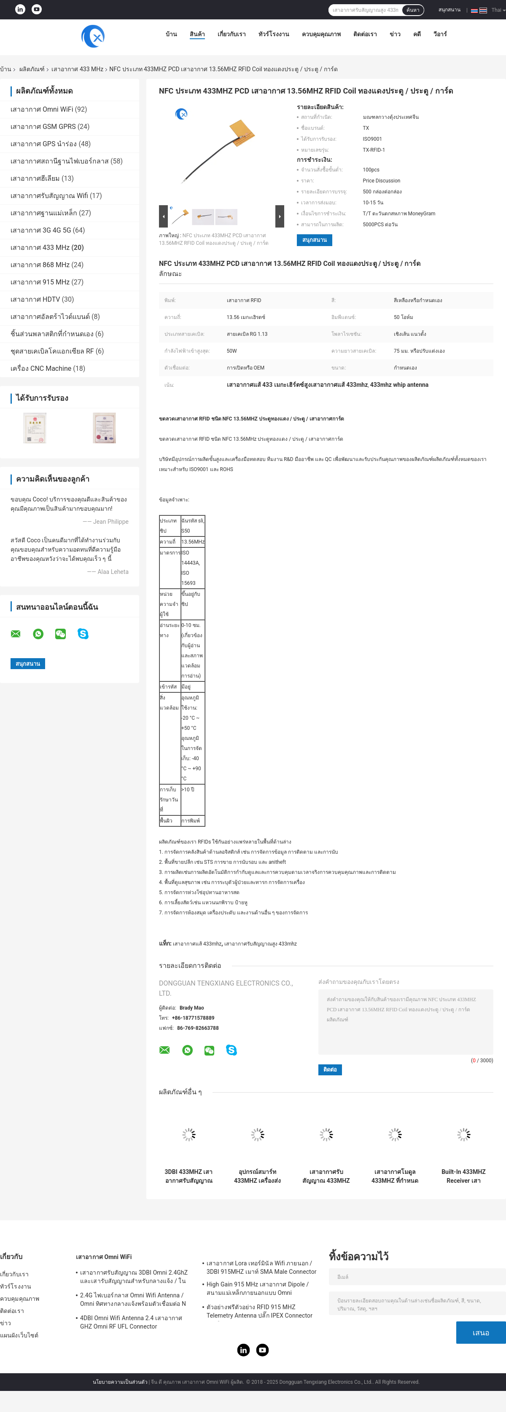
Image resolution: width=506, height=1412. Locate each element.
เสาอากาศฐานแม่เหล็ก (44, 213)
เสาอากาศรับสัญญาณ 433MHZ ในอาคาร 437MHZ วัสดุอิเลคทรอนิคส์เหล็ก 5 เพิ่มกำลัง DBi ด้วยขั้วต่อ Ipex (325, 1176)
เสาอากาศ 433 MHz (77, 69)
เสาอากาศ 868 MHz (40, 265)
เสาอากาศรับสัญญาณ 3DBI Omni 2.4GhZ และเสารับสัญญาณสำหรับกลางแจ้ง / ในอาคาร (134, 1278)
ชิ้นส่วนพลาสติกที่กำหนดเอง (52, 334)
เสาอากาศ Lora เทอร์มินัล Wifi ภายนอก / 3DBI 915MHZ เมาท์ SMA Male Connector (262, 1267)
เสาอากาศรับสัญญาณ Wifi (49, 196)
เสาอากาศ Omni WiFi (42, 109)
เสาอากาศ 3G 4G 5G (41, 230)
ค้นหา (413, 10)
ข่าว (395, 34)
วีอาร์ (440, 34)
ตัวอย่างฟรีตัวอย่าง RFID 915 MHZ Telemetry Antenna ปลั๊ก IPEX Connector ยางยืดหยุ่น (259, 1312)
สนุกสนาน (449, 10)
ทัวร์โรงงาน (273, 34)
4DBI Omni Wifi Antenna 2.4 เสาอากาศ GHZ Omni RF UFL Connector (131, 1322)
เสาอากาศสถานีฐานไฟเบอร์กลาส (60, 161)
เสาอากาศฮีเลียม (35, 178)
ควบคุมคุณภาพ (321, 34)
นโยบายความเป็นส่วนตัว (120, 1382)
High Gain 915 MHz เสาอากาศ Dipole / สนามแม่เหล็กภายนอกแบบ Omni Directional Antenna (258, 1290)
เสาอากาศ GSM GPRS (43, 127)
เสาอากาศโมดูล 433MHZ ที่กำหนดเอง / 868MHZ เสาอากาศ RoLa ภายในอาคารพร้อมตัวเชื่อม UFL (395, 1176)
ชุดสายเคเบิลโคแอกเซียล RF (52, 351)
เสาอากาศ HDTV (35, 299)
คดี (417, 34)
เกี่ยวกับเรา (232, 34)
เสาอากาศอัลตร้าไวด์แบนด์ (50, 317)
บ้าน (171, 34)
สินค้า (197, 34)
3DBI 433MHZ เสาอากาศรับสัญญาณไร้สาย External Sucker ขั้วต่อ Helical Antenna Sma (189, 1176)
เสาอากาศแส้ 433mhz (197, 944)
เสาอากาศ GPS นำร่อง (44, 144)
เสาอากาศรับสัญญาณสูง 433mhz (260, 944)
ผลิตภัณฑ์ (32, 69)
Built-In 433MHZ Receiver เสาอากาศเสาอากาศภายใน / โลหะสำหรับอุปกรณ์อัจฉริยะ (463, 1176)
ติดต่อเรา (365, 34)
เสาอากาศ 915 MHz (40, 282)
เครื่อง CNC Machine (41, 368)
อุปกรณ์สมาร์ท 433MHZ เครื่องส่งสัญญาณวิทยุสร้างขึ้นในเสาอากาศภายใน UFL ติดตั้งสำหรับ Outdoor (257, 1176)
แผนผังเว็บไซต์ (19, 1335)
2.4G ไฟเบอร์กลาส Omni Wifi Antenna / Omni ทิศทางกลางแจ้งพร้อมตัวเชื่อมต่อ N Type (133, 1301)
